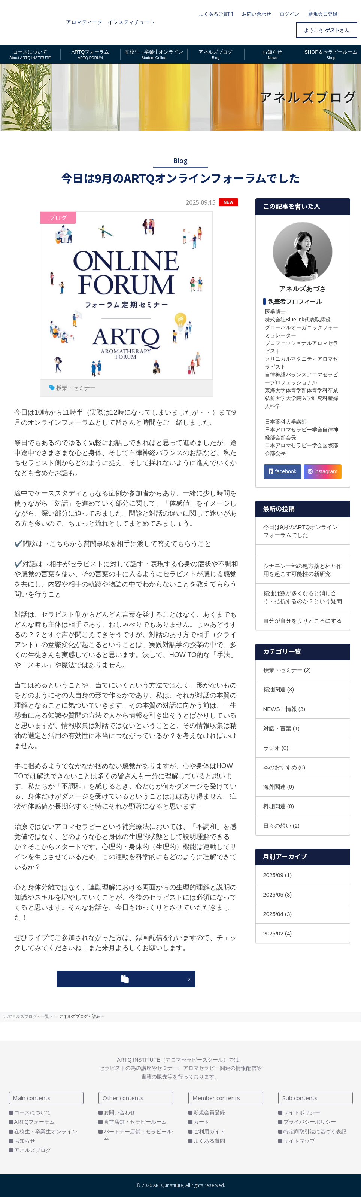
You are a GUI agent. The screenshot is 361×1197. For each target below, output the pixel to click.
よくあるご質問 (216, 14)
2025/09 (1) (277, 875)
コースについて (32, 1112)
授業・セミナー (75, 388)
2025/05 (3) (277, 894)
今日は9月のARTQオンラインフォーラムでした (300, 531)
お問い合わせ (256, 14)
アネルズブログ (32, 1150)
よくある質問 (209, 1141)
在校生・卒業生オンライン (45, 1132)
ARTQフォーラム (34, 1122)
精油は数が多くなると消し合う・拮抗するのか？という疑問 (302, 597)
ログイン (289, 14)
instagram (322, 471)
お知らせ (24, 1141)
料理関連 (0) (278, 806)
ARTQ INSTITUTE (31, 22)
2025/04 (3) (277, 914)
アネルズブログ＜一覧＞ (45, 1016)
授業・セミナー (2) (287, 670)
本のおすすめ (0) (284, 767)
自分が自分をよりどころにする (302, 620)
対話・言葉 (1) (281, 728)
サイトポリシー (301, 1112)
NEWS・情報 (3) (284, 709)
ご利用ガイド (209, 1132)
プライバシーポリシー (309, 1122)
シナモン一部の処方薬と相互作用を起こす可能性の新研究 (302, 570)
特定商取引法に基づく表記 (314, 1132)
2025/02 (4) (277, 933)
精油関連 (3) (278, 689)
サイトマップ (299, 1141)
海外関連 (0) (278, 787)
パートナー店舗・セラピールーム (140, 1135)
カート (351, 13)
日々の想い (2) (281, 825)
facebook (283, 471)
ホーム (10, 1016)
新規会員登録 (322, 14)
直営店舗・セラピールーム (135, 1122)
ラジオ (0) (276, 748)
